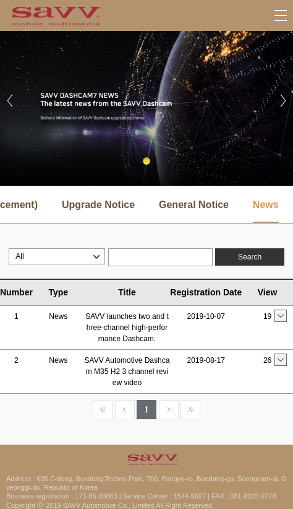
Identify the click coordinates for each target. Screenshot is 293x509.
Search (249, 257)
